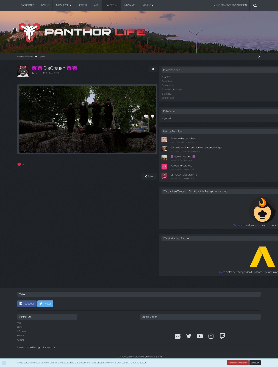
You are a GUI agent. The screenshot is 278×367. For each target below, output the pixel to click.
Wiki (19, 322)
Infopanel (21, 331)
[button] (27, 303)
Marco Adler (217, 141)
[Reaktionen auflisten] (21, 181)
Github (20, 335)
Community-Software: (139, 356)
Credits (20, 339)
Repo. (37, 73)
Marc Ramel (217, 170)
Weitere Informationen (238, 362)
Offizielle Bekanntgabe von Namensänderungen (225, 148)
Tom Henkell (217, 179)
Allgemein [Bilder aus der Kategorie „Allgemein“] (208, 117)
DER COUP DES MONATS (224, 175)
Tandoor (208, 229)
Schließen (255, 362)
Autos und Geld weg (222, 166)
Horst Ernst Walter (220, 153)
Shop (19, 326)
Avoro (209, 275)
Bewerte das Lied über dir (224, 137)
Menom (215, 161)
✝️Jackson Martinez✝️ (224, 158)
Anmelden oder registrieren (230, 5)
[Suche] (255, 5)
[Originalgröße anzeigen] (188, 69)
